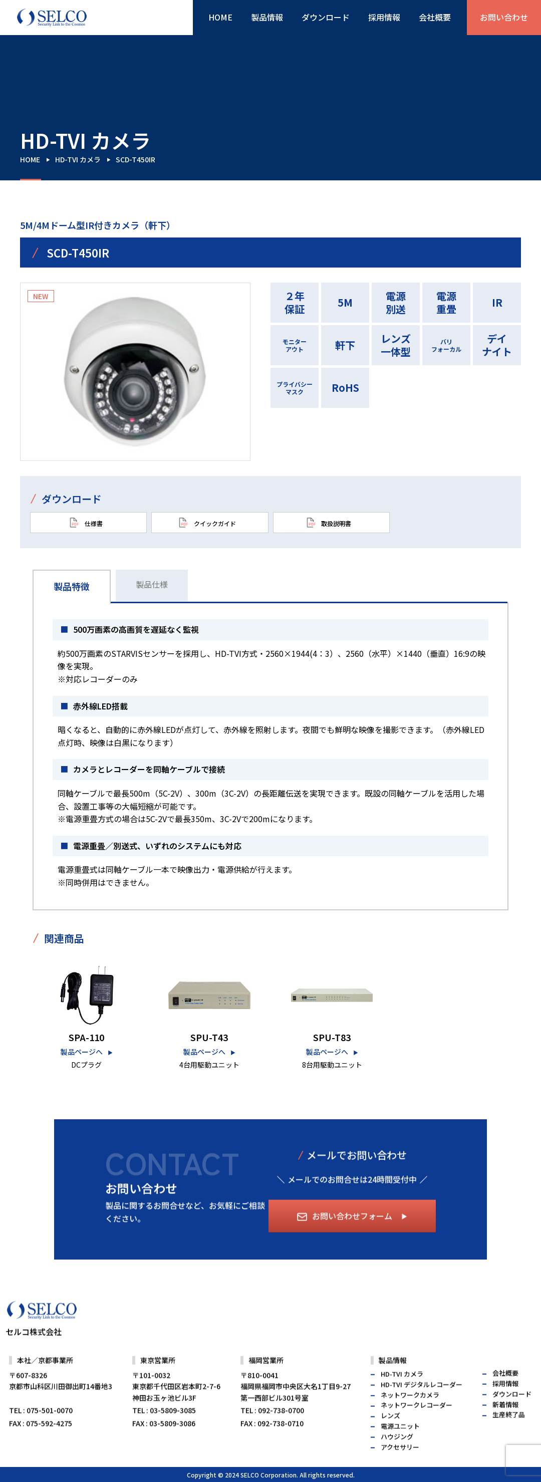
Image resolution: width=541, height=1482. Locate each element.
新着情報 (505, 1425)
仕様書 (86, 523)
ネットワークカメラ (410, 1415)
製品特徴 (72, 586)
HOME (220, 17)
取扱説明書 (328, 523)
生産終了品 (508, 1435)
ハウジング (397, 1457)
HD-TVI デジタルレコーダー (421, 1405)
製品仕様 (152, 584)
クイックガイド (207, 523)
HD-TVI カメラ (78, 159)
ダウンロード (326, 17)
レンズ (390, 1436)
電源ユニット (400, 1446)
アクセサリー (400, 1467)
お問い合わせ (504, 17)
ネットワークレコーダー (416, 1426)
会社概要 (435, 17)
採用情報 (384, 17)
